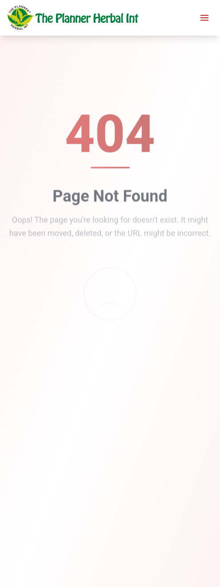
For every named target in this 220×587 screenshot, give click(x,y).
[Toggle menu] (204, 17)
